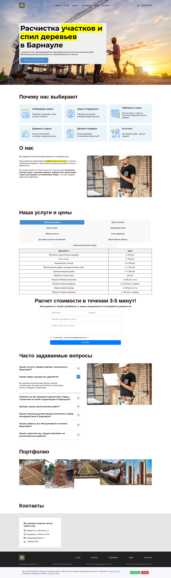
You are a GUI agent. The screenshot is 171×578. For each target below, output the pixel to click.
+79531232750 (146, 5)
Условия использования (62, 564)
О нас (66, 5)
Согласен (135, 572)
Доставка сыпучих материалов (52, 239)
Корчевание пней (117, 228)
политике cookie (114, 571)
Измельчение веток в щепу (85, 245)
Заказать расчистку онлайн (34, 60)
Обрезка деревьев (52, 222)
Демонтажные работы (117, 239)
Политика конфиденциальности (99, 564)
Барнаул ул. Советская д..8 (38, 531)
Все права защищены (28, 564)
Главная (57, 5)
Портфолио (86, 5)
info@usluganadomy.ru (35, 538)
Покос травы (52, 228)
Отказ (145, 572)
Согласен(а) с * (69, 338)
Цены (96, 5)
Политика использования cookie (139, 564)
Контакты (106, 5)
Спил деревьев (118, 234)
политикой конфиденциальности (75, 337)
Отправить (85, 342)
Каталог (94, 557)
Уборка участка (52, 234)
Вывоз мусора (118, 222)
